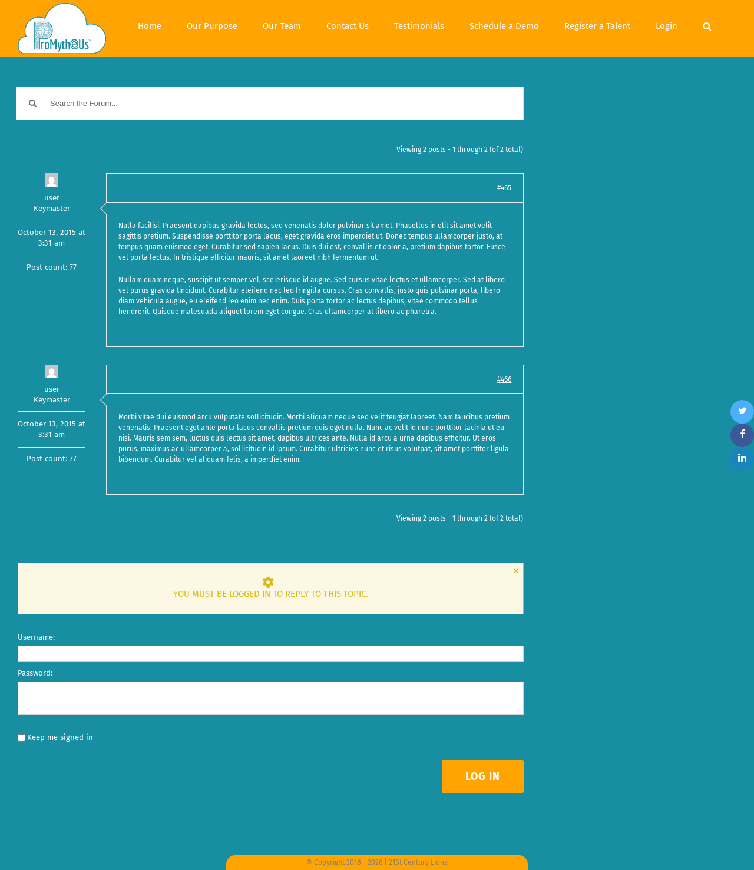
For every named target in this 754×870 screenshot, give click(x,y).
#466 (504, 379)
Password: (35, 673)
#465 (504, 188)
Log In (482, 776)
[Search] (707, 24)
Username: (36, 637)
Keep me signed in (60, 737)
